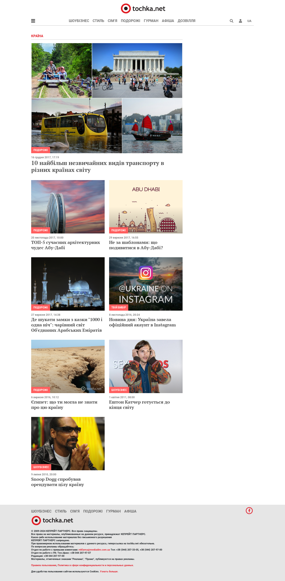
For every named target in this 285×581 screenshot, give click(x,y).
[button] (240, 20)
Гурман (151, 21)
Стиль (98, 21)
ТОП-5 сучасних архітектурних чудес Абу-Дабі (65, 245)
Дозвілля (186, 21)
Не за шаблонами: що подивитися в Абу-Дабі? (136, 245)
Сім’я (112, 21)
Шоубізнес (79, 21)
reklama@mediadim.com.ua (94, 549)
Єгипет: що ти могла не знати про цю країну (64, 404)
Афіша (168, 21)
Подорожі (130, 21)
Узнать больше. (109, 571)
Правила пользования (43, 565)
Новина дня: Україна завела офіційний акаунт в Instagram (142, 322)
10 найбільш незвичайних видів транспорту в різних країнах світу (97, 166)
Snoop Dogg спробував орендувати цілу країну (57, 481)
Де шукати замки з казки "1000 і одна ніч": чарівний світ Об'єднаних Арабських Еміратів (66, 324)
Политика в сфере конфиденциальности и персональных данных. (96, 565)
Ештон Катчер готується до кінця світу (139, 404)
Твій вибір (118, 307)
